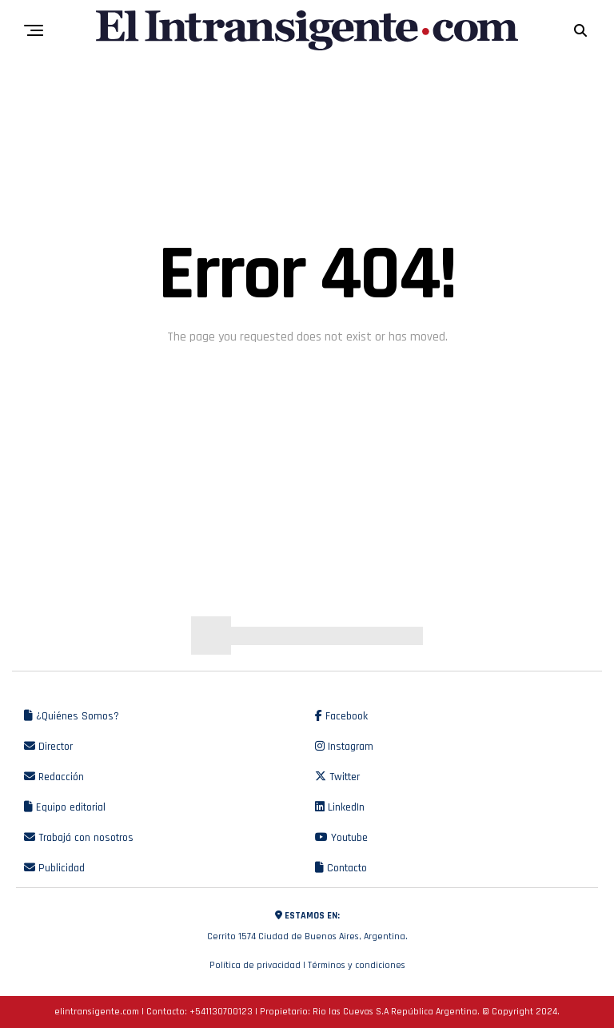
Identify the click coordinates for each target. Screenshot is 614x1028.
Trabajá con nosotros (79, 838)
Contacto (341, 868)
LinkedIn (340, 807)
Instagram (344, 746)
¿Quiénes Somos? (71, 716)
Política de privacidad (255, 965)
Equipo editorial (65, 807)
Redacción (54, 777)
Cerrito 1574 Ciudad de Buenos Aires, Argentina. (307, 924)
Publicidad (54, 868)
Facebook (341, 716)
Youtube (341, 838)
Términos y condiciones (356, 965)
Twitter (337, 777)
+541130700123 (221, 1012)
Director (48, 746)
